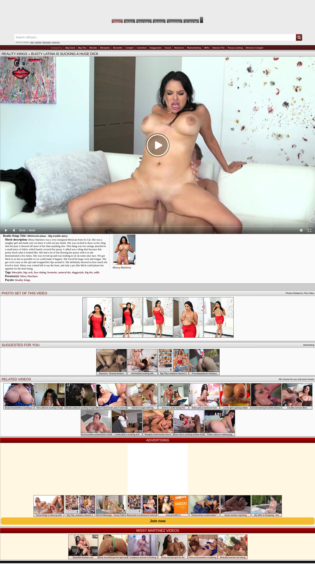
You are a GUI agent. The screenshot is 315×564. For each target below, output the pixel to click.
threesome (47, 42)
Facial (168, 48)
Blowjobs (105, 48)
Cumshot (141, 48)
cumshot (38, 42)
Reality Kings (14, 54)
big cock (28, 272)
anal (32, 42)
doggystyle (78, 272)
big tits (89, 272)
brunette (52, 272)
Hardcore (179, 48)
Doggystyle (156, 48)
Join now (158, 521)
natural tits (64, 272)
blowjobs (17, 272)
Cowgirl (130, 48)
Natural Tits (219, 48)
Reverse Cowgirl (254, 48)
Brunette (117, 48)
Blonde (93, 48)
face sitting (40, 272)
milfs (96, 272)
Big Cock (70, 48)
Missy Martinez (29, 276)
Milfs (206, 48)
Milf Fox (157, 8)
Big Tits (82, 48)
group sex (56, 42)
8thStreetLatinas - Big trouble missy (47, 235)
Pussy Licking (235, 48)
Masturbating (194, 48)
